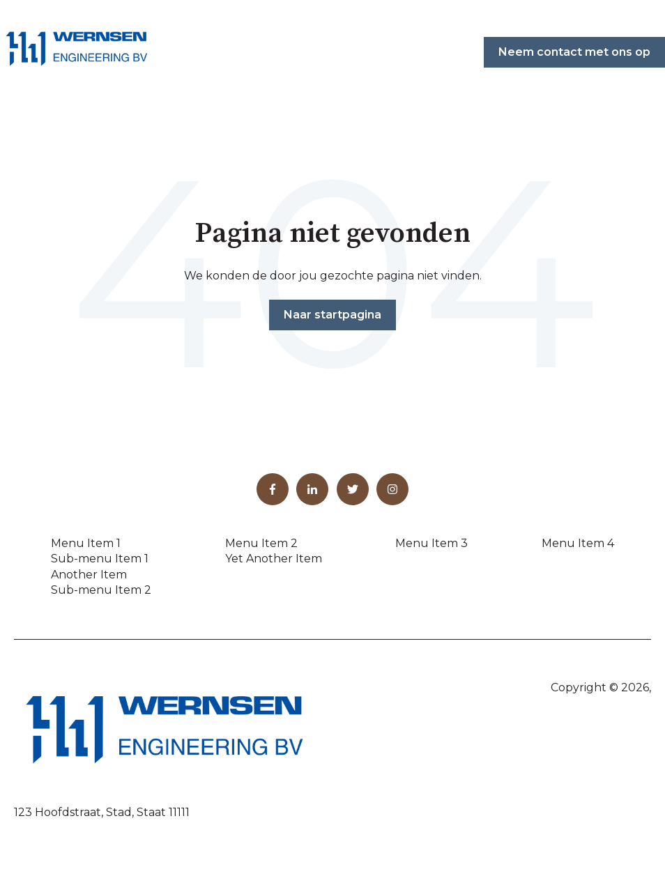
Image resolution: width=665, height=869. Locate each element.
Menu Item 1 (86, 543)
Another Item (89, 574)
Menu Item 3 (431, 543)
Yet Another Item (273, 558)
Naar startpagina (332, 314)
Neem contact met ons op (574, 52)
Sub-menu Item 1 (99, 558)
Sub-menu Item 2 (101, 590)
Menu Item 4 (578, 543)
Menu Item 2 (261, 543)
